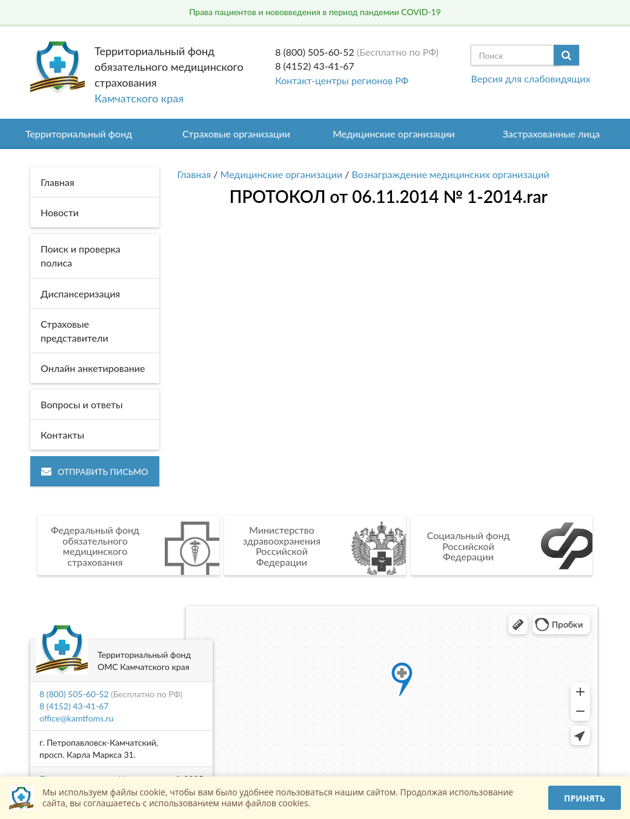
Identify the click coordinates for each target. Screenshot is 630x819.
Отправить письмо (94, 471)
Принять (584, 798)
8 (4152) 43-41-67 (314, 65)
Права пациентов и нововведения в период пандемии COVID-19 (315, 12)
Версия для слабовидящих (530, 78)
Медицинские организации (394, 133)
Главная (194, 174)
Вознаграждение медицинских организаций (450, 174)
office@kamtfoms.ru (76, 718)
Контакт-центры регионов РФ (341, 80)
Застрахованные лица (551, 133)
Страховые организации (236, 133)
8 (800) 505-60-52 (314, 52)
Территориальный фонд (78, 133)
